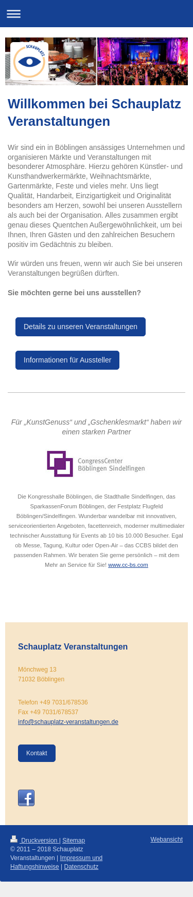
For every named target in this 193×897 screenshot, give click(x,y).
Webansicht (167, 839)
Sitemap (73, 840)
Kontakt (36, 753)
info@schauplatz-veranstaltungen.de (68, 722)
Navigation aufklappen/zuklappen (96, 14)
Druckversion (34, 840)
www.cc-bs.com (128, 565)
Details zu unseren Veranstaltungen (80, 326)
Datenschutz (81, 866)
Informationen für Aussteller (67, 360)
